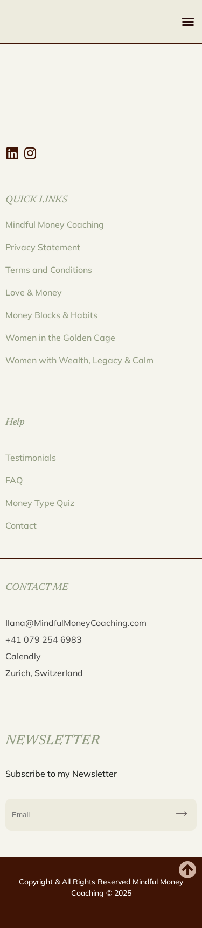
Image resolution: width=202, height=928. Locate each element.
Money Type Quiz (39, 502)
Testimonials (30, 457)
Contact (21, 525)
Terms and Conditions (48, 269)
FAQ (14, 480)
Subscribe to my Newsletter (181, 814)
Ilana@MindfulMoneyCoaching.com (76, 622)
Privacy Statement (42, 247)
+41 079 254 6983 (43, 639)
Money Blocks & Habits (51, 315)
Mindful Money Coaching (54, 224)
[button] (188, 21)
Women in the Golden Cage (60, 337)
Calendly (23, 656)
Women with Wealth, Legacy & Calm (79, 360)
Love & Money (33, 292)
